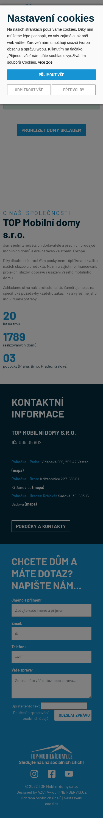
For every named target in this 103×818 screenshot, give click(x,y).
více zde (45, 62)
